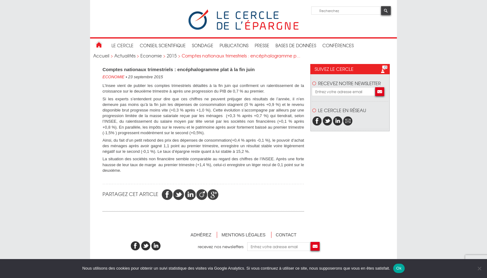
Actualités (124, 55)
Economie (151, 55)
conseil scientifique (163, 45)
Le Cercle (123, 45)
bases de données (295, 45)
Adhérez (201, 234)
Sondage (202, 45)
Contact (286, 234)
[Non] (479, 268)
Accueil (101, 55)
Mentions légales (243, 234)
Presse (262, 45)
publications (234, 45)
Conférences (338, 45)
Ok (399, 268)
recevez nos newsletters (222, 246)
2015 (172, 55)
